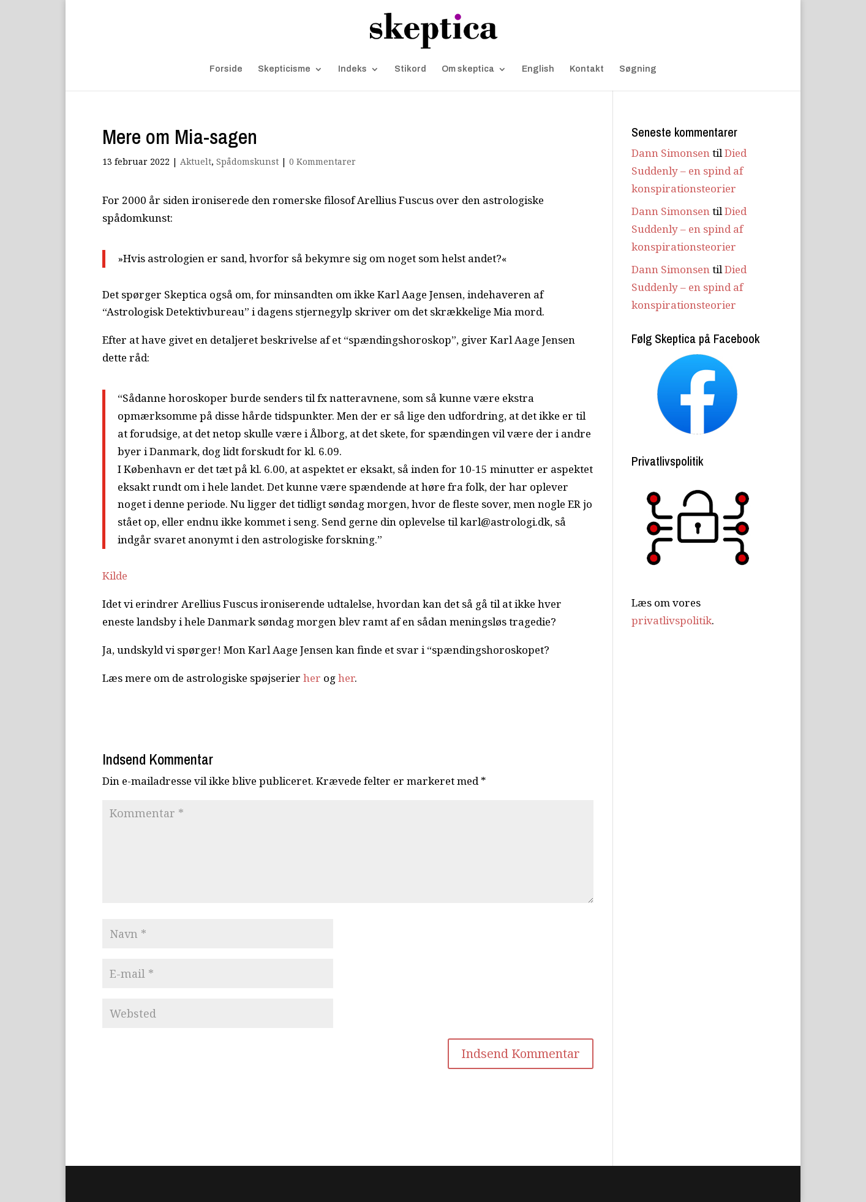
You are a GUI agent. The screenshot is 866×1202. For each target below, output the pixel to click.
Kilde (114, 576)
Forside (226, 69)
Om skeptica (468, 69)
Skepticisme (284, 69)
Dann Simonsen (670, 153)
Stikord (410, 69)
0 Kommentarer (322, 161)
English (538, 69)
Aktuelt (195, 161)
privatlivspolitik (671, 620)
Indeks (352, 69)
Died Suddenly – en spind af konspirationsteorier (689, 170)
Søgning (638, 69)
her (312, 678)
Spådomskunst (247, 161)
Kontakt (587, 69)
